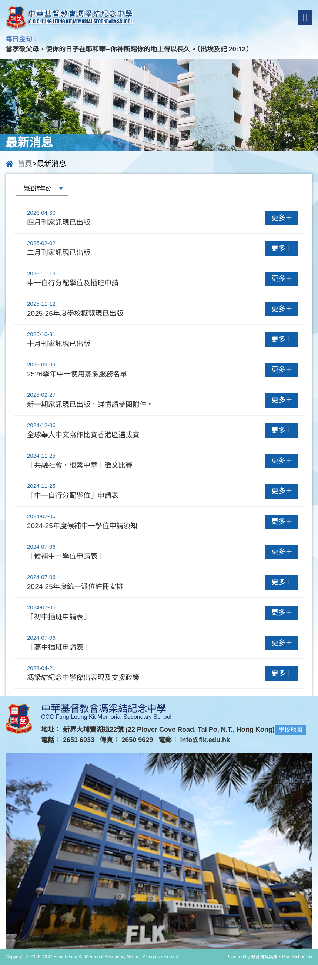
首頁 (24, 164)
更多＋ (281, 218)
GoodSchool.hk (297, 956)
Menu (305, 17)
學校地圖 (290, 730)
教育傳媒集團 (264, 956)
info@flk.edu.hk (205, 740)
